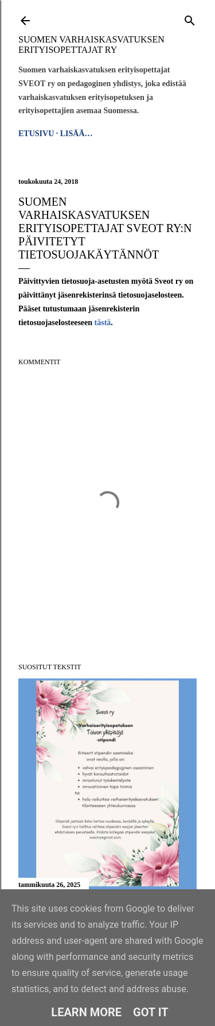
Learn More (86, 1012)
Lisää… (76, 133)
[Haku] (190, 18)
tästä (103, 322)
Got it (151, 1012)
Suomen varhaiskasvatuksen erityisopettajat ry (91, 44)
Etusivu (36, 133)
